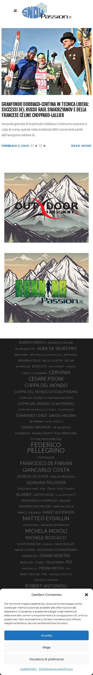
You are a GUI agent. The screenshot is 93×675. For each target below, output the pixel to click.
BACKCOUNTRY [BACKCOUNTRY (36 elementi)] (52, 360)
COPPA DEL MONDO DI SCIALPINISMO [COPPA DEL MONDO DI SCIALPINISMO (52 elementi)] (46, 392)
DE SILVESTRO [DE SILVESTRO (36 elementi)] (62, 427)
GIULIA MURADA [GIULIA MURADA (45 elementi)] (62, 476)
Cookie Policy (28, 668)
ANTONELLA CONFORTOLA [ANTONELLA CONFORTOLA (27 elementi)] (46, 354)
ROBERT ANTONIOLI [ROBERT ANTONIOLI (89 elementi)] (46, 585)
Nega (46, 647)
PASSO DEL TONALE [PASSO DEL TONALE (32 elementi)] (32, 562)
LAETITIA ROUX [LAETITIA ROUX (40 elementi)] (43, 494)
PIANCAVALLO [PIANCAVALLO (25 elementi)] (29, 568)
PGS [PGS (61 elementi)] (69, 562)
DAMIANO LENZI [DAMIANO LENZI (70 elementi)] (31, 415)
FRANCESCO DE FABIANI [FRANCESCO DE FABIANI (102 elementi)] (46, 463)
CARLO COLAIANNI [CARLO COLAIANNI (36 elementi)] (34, 373)
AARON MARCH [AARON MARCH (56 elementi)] (32, 342)
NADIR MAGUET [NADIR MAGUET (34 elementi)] (65, 544)
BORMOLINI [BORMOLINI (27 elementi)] (23, 366)
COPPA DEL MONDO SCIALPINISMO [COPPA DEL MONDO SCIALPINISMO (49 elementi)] (46, 404)
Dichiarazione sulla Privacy (56, 668)
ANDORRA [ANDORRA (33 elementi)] (21, 354)
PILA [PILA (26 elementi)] (68, 568)
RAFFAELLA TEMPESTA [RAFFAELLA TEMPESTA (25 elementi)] (46, 580)
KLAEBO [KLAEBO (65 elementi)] (23, 494)
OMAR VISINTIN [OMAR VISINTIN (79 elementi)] (54, 555)
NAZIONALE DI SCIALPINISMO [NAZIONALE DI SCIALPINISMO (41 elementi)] (57, 550)
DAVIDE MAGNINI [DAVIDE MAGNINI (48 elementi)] (62, 415)
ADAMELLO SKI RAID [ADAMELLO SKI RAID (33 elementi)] (60, 342)
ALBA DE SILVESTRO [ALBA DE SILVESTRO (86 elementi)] (57, 348)
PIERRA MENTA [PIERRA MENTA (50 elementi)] (51, 568)
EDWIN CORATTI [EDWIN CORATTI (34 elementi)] (42, 433)
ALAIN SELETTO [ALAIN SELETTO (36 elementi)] (25, 349)
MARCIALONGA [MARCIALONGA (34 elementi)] (63, 506)
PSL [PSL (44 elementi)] (44, 574)
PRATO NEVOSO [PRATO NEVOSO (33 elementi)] (30, 574)
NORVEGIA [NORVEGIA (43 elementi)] (30, 556)
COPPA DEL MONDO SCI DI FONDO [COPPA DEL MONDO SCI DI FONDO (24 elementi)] (37, 409)
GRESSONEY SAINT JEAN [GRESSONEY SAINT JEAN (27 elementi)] (31, 488)
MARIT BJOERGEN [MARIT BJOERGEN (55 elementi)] (58, 512)
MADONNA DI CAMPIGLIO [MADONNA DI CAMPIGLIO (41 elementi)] (39, 500)
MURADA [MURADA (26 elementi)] (48, 544)
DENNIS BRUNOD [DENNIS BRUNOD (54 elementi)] (36, 427)
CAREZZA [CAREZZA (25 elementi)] (71, 366)
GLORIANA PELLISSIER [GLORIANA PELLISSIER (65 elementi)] (46, 482)
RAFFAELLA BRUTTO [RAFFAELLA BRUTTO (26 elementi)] (60, 574)
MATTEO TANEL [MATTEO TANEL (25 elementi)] (31, 525)
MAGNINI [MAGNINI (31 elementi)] (64, 500)
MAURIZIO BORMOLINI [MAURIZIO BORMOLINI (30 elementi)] (55, 524)
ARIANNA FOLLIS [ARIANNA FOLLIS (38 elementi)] (29, 360)
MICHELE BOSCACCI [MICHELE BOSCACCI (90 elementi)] (46, 537)
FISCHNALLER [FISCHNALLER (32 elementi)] (46, 457)
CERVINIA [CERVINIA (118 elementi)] (59, 372)
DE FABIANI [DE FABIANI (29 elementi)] (36, 421)
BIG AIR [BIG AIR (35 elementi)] (69, 360)
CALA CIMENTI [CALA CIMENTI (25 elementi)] (56, 366)
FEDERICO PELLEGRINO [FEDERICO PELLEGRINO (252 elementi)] (46, 447)
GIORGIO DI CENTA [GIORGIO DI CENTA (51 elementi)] (32, 476)
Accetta (46, 635)
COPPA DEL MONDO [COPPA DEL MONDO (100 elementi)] (46, 385)
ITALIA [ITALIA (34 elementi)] (51, 488)
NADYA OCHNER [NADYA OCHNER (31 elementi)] (25, 549)
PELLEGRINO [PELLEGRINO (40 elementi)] (55, 562)
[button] (86, 595)
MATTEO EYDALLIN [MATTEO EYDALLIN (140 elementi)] (46, 518)
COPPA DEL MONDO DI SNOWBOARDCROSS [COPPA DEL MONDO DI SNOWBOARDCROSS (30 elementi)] (46, 397)
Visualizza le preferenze (46, 659)
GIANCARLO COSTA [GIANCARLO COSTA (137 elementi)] (46, 470)
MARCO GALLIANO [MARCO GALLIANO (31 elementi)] (29, 512)
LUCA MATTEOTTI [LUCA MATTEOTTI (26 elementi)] (66, 495)
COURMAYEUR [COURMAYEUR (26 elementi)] (66, 409)
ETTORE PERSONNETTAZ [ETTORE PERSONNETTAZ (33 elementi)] (45, 439)
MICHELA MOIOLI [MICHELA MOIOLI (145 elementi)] (46, 531)
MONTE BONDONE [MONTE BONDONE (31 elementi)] (29, 543)
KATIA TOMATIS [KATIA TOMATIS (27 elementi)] (66, 488)
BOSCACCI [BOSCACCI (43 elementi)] (39, 366)
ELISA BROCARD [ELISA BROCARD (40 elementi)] (65, 433)
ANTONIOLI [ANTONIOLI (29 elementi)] (70, 354)
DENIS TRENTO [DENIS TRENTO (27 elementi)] (54, 421)
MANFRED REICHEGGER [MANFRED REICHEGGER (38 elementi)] (35, 506)
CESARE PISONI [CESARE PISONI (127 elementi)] (46, 379)
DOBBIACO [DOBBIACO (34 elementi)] (22, 433)
